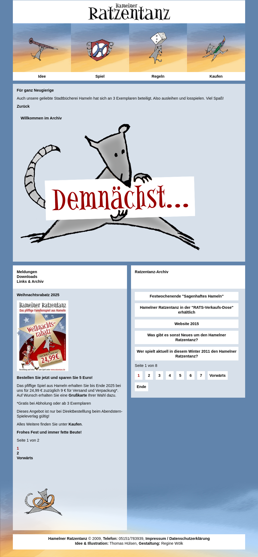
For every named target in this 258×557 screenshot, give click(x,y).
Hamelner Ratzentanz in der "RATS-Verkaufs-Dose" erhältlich (186, 309)
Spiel (99, 76)
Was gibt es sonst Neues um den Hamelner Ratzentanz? (186, 337)
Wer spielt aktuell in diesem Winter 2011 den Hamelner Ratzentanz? (187, 353)
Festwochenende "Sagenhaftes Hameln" (187, 296)
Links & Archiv (30, 281)
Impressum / (157, 538)
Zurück (23, 106)
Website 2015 (186, 324)
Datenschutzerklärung (189, 538)
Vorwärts (25, 458)
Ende (141, 387)
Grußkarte (78, 395)
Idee (42, 76)
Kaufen (75, 424)
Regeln (158, 76)
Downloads (27, 276)
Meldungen (27, 272)
